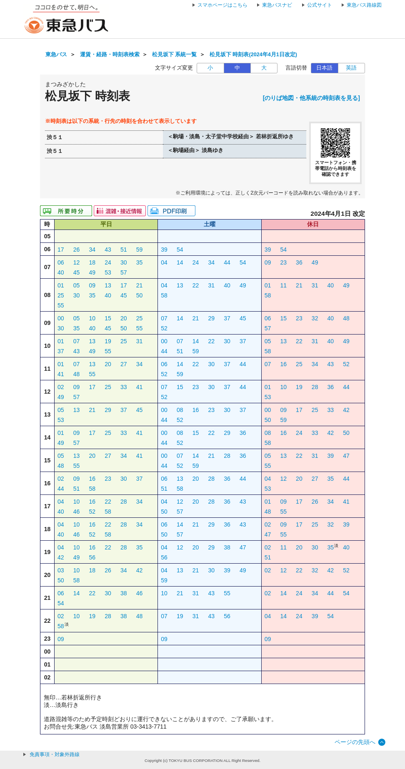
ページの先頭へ (355, 742)
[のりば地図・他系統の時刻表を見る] (311, 98)
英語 (351, 68)
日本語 (324, 68)
